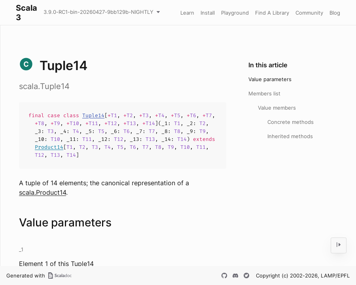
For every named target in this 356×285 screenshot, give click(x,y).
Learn (187, 13)
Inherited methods (290, 136)
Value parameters (270, 79)
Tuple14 (93, 115)
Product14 (49, 147)
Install (208, 13)
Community (309, 13)
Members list (264, 93)
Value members (277, 107)
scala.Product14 (42, 192)
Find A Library (272, 13)
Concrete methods (290, 122)
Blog (334, 13)
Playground (235, 13)
